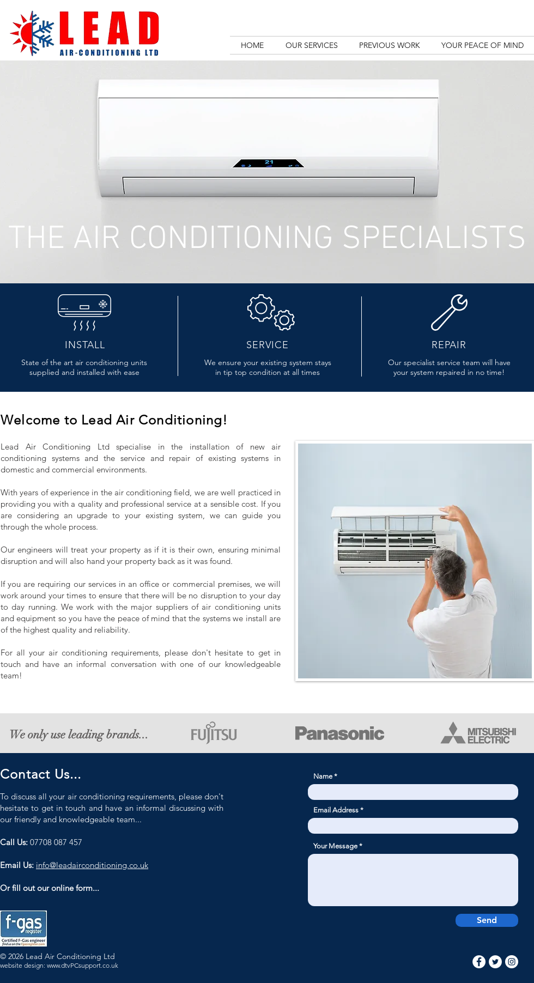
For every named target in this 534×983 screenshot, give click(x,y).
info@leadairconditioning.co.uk (92, 865)
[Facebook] (479, 961)
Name (322, 776)
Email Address (336, 810)
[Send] (487, 920)
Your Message (335, 845)
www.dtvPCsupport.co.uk (82, 965)
